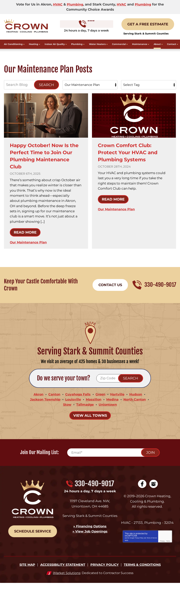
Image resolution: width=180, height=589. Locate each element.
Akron (36, 399)
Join (150, 458)
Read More (25, 237)
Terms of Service (152, 543)
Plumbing (74, 4)
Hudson (137, 399)
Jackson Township (44, 404)
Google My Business (153, 489)
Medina (113, 404)
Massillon (94, 404)
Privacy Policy (139, 543)
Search (46, 89)
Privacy (162, 546)
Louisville (73, 404)
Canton (53, 399)
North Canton (136, 404)
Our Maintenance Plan (29, 247)
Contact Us (110, 290)
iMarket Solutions (66, 579)
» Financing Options (89, 531)
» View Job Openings (89, 536)
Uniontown (108, 410)
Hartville (118, 399)
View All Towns (90, 421)
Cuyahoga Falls (77, 399)
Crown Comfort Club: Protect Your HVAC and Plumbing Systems (131, 157)
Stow (66, 410)
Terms (168, 546)
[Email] (113, 458)
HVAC (56, 4)
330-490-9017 (90, 26)
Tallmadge (84, 410)
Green (101, 399)
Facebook (142, 489)
